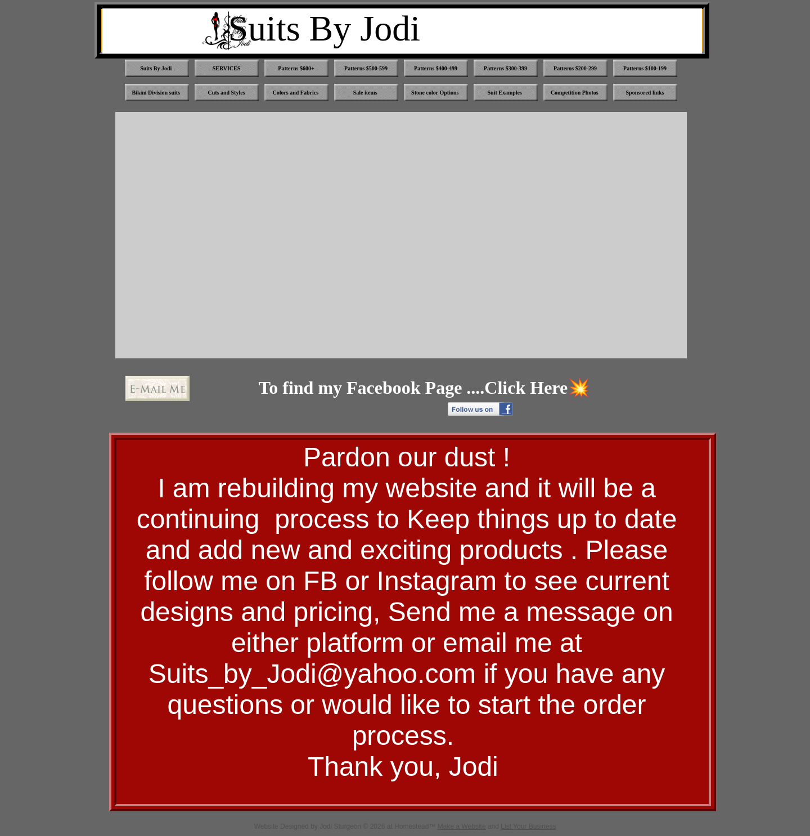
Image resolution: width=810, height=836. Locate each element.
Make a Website (462, 826)
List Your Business (528, 826)
